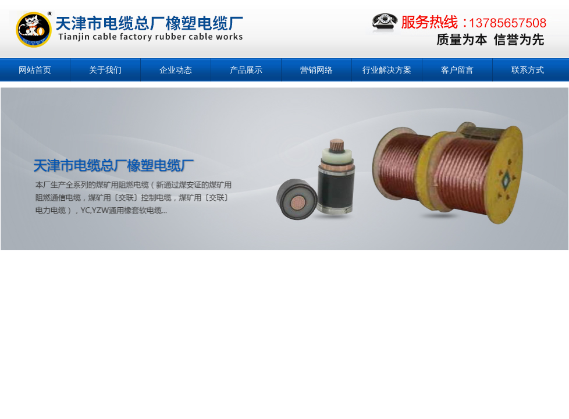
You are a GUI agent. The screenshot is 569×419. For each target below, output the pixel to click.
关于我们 (105, 69)
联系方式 (527, 69)
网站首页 (35, 69)
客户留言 (457, 69)
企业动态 (175, 69)
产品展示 (246, 69)
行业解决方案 (386, 69)
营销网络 (316, 69)
